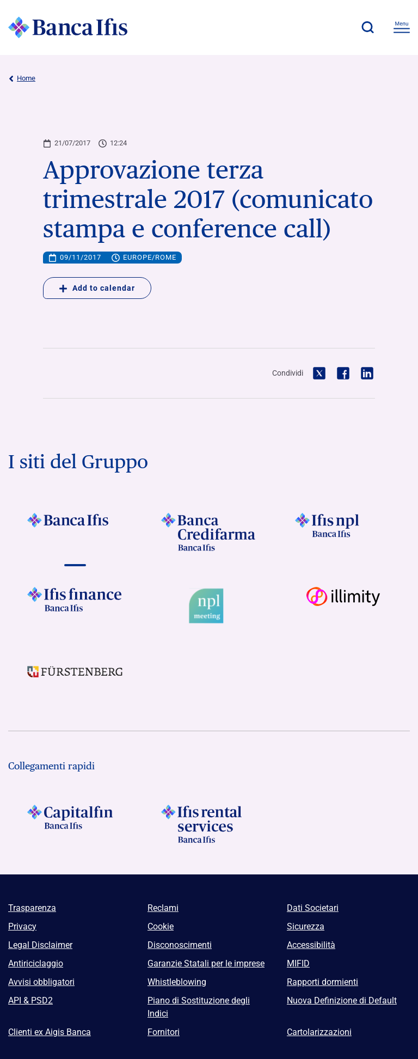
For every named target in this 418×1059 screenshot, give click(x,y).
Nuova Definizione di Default (342, 1000)
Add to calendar (97, 288)
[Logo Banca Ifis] (68, 27)
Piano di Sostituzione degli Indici (198, 1007)
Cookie (160, 926)
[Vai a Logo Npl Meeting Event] (209, 606)
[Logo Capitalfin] (75, 823)
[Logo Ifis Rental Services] (209, 823)
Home (21, 78)
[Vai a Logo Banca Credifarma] (209, 532)
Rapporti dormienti (322, 982)
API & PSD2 (30, 1000)
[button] (367, 27)
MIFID (298, 963)
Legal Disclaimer (40, 945)
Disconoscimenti (179, 945)
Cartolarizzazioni (319, 1032)
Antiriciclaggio (35, 963)
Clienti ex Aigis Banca (49, 1032)
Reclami (163, 908)
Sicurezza (305, 926)
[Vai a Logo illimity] (343, 606)
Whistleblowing (176, 982)
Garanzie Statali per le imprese (206, 963)
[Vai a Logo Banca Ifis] (75, 532)
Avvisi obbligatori (41, 982)
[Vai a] (343, 532)
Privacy (22, 926)
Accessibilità (311, 945)
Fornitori (163, 1032)
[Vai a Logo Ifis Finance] (75, 606)
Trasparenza (32, 908)
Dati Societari (313, 908)
